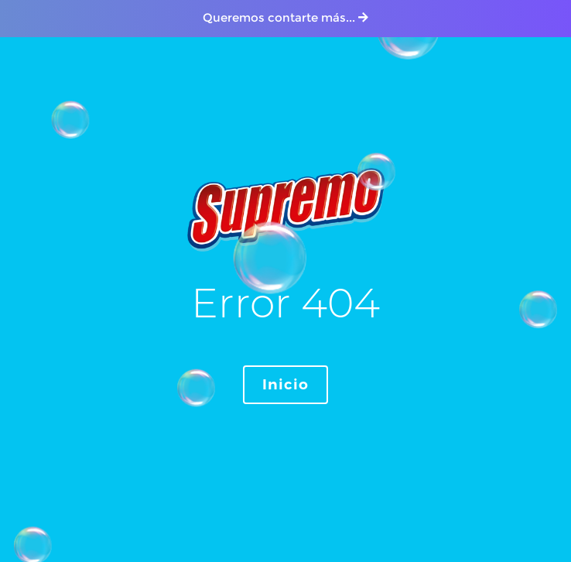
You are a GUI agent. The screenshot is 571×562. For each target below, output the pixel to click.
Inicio (285, 385)
